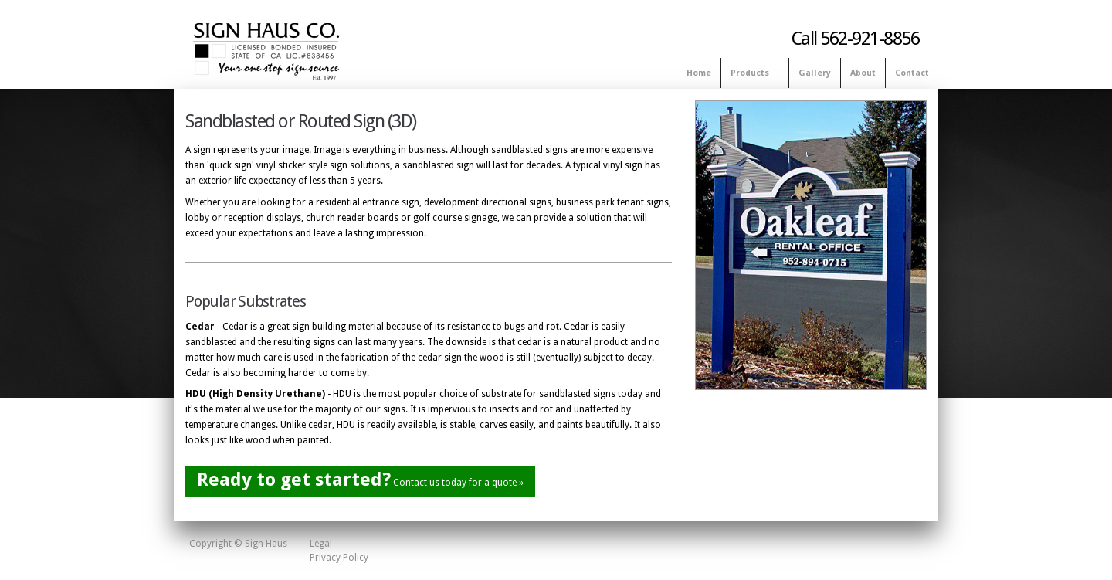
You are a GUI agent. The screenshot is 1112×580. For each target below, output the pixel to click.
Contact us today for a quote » (360, 479)
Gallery (814, 73)
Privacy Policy (339, 557)
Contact (912, 73)
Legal (321, 543)
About (863, 73)
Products (751, 74)
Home (699, 73)
